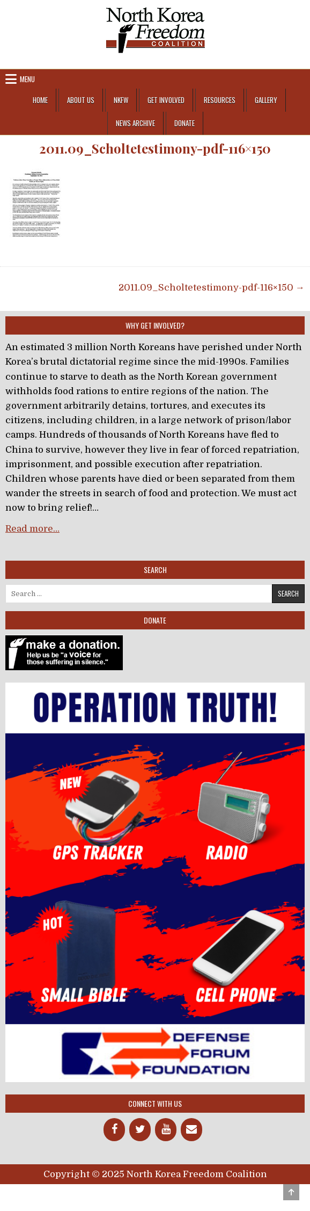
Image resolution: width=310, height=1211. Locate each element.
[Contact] (191, 1129)
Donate (184, 123)
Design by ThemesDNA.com (155, 1193)
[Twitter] (140, 1129)
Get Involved (165, 100)
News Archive (135, 123)
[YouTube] (165, 1129)
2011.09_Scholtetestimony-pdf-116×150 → (212, 287)
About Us (80, 100)
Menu (27, 79)
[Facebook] (114, 1129)
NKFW (121, 100)
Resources (219, 100)
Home (40, 100)
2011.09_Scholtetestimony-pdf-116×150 (155, 148)
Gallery (266, 100)
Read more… (32, 529)
